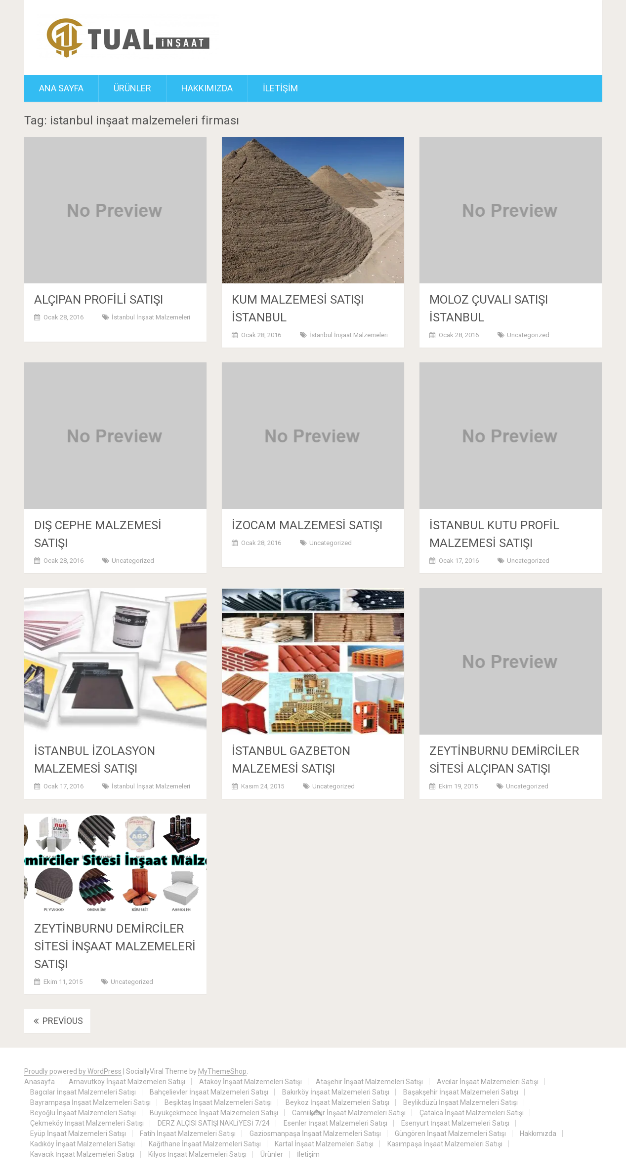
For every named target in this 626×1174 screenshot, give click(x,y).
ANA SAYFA (61, 88)
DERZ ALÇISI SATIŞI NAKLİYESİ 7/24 (214, 1123)
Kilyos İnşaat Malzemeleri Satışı (197, 1154)
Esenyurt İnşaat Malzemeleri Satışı (455, 1123)
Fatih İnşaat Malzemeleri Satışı (188, 1133)
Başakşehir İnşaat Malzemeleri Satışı (460, 1092)
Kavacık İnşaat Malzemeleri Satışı (82, 1154)
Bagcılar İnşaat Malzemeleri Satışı (83, 1092)
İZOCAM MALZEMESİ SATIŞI (307, 525)
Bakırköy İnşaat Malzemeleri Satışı (335, 1092)
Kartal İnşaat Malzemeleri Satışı (324, 1144)
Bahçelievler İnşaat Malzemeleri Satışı (209, 1092)
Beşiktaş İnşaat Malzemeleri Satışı (218, 1102)
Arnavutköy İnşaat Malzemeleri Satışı (127, 1082)
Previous (57, 1021)
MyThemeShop (222, 1071)
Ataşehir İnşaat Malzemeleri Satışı (369, 1082)
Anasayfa (39, 1082)
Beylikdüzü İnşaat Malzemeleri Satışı (460, 1102)
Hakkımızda (207, 88)
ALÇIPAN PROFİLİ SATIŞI (98, 300)
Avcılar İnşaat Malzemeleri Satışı (488, 1082)
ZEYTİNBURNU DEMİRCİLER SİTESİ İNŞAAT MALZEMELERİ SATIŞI (115, 946)
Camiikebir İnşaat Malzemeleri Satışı (349, 1113)
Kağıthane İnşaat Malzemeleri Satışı (205, 1144)
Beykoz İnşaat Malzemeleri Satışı (337, 1102)
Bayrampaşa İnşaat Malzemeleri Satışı (90, 1102)
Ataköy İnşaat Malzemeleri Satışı (250, 1082)
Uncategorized (528, 335)
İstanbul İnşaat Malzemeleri (151, 317)
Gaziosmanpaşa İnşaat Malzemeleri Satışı (315, 1133)
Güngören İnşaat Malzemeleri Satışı (450, 1133)
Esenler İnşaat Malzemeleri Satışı (335, 1123)
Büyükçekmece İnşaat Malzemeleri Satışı (214, 1113)
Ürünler (132, 88)
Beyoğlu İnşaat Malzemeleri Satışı (83, 1113)
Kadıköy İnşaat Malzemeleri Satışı (82, 1144)
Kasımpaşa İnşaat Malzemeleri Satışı (444, 1144)
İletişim (280, 88)
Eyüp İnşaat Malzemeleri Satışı (78, 1133)
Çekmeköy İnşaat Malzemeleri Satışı (87, 1123)
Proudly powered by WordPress (73, 1071)
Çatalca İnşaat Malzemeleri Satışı (471, 1113)
